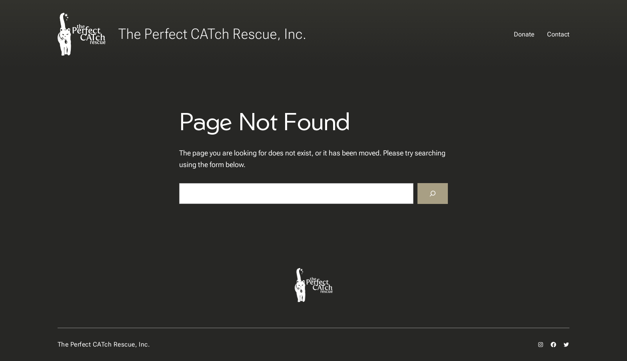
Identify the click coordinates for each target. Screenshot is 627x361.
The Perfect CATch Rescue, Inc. (212, 34)
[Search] (432, 193)
